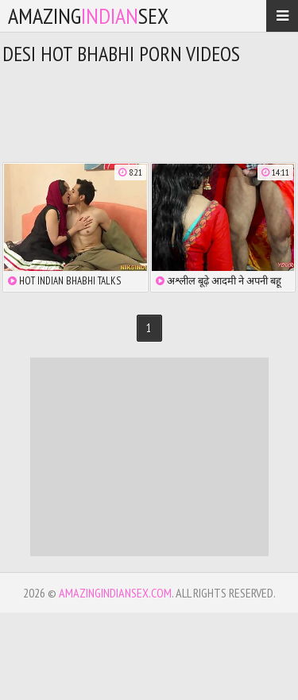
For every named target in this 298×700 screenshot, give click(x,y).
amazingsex (88, 15)
